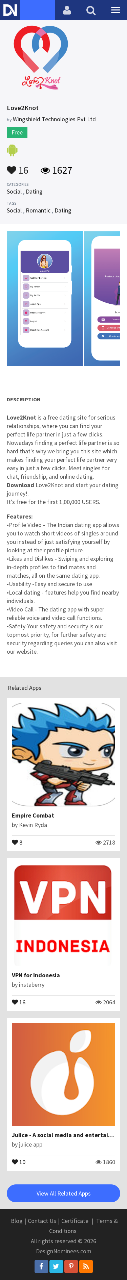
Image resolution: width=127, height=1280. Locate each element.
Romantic (38, 210)
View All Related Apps (64, 1193)
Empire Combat (33, 815)
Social (14, 191)
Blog (17, 1221)
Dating (34, 191)
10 (18, 1161)
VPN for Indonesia (36, 975)
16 (17, 167)
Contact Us (42, 1221)
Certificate (74, 1221)
